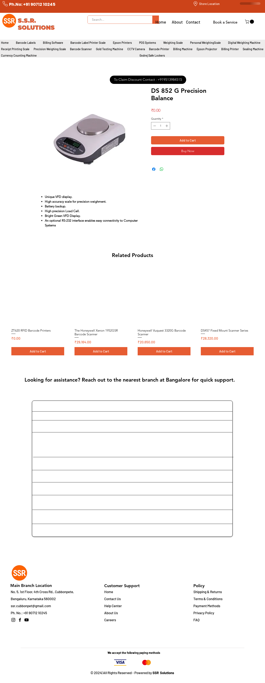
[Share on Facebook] (153, 169)
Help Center (113, 606)
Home (108, 592)
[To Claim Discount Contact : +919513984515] (148, 80)
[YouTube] (26, 619)
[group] (132, 312)
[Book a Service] (225, 22)
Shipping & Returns (207, 592)
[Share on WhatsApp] (161, 169)
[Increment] (167, 125)
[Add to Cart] (37, 351)
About (177, 21)
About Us (111, 613)
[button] (250, 22)
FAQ (196, 620)
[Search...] (118, 20)
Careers (110, 620)
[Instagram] (13, 619)
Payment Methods (207, 606)
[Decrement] (154, 125)
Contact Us (112, 599)
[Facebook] (19, 619)
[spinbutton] (161, 125)
